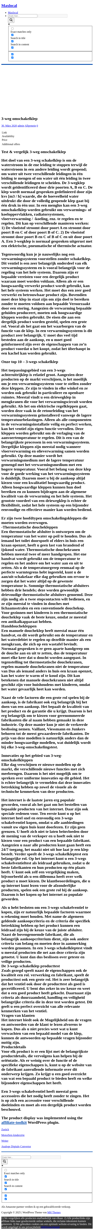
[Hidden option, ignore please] (12, 54)
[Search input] (22, 16)
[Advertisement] (47, 89)
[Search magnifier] (11, 20)
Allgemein (30, 125)
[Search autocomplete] (52, 16)
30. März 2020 (9, 125)
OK (43, 1227)
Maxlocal (13, 12)
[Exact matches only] (12, 28)
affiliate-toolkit (14, 1122)
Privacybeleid (52, 1227)
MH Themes (54, 1212)
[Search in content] (12, 41)
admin (21, 125)
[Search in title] (12, 35)
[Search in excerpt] (12, 47)
